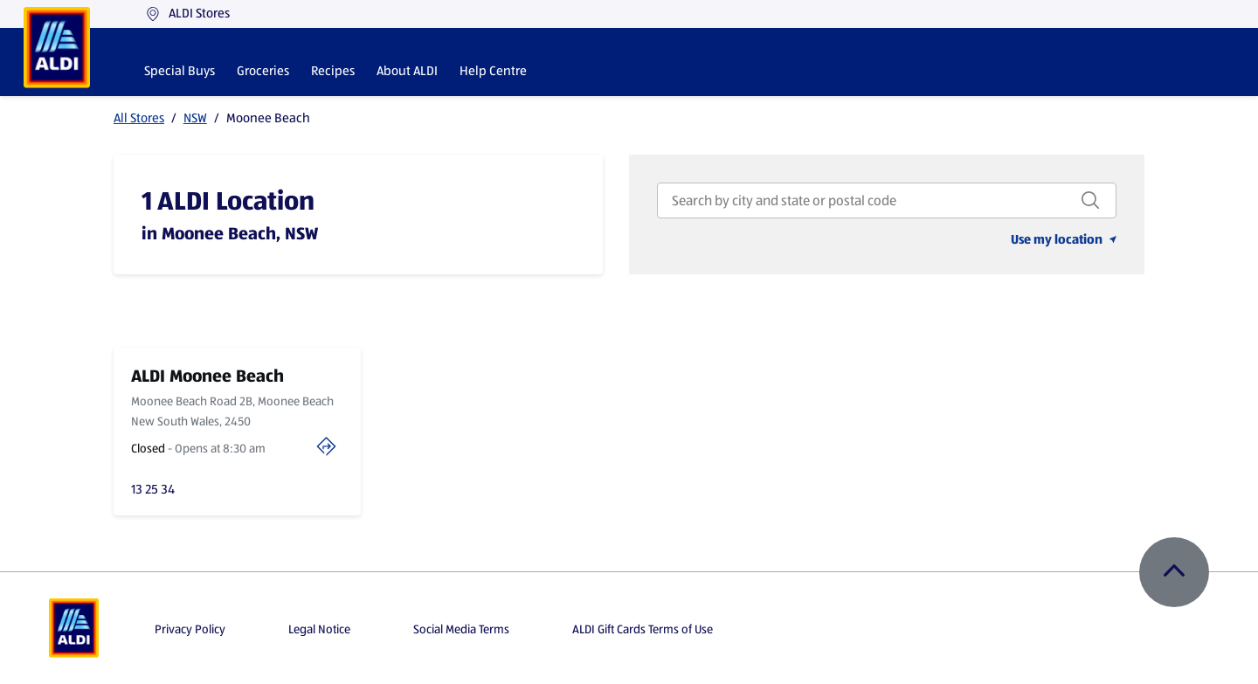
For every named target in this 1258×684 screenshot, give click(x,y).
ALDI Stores (187, 13)
